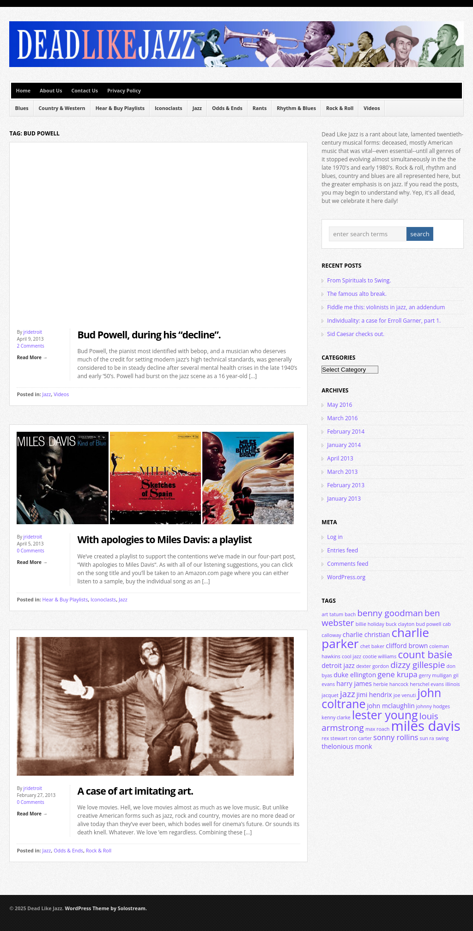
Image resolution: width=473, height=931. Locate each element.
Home (23, 90)
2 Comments (30, 346)
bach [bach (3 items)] (350, 614)
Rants (260, 108)
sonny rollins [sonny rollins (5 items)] (395, 737)
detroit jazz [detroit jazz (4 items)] (338, 665)
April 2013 (340, 458)
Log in (335, 537)
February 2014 (345, 431)
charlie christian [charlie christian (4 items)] (366, 634)
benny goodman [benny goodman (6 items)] (390, 613)
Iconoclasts (168, 108)
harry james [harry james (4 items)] (354, 683)
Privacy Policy (124, 90)
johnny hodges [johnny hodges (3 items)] (433, 706)
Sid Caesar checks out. (355, 334)
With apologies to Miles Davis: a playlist (164, 539)
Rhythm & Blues (296, 108)
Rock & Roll (339, 108)
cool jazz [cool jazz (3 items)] (351, 656)
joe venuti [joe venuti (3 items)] (405, 695)
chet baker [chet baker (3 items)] (372, 646)
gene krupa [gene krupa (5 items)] (397, 674)
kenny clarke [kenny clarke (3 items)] (335, 717)
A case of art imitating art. (135, 790)
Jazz (197, 108)
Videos (372, 108)
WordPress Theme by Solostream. (106, 908)
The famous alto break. (356, 294)
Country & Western (62, 108)
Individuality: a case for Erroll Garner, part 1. (384, 321)
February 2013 (345, 485)
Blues (21, 108)
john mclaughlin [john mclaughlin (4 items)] (390, 705)
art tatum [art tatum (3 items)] (332, 614)
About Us (51, 90)
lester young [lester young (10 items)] (385, 715)
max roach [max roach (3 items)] (377, 729)
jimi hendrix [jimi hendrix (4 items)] (374, 694)
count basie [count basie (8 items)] (425, 654)
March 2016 (342, 418)
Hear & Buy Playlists (120, 108)
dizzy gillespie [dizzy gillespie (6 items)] (417, 664)
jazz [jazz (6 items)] (347, 693)
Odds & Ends (227, 108)
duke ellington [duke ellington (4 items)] (355, 674)
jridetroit (33, 332)
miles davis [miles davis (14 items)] (426, 726)
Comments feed (347, 564)
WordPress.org (346, 577)
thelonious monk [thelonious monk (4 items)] (346, 746)
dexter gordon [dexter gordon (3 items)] (372, 666)
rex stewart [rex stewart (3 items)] (334, 738)
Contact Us (84, 90)
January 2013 (344, 498)
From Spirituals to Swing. (359, 280)
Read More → (32, 357)
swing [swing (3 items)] (442, 738)
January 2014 (344, 445)
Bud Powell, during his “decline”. (148, 334)
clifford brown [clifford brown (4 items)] (407, 645)
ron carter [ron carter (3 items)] (360, 738)
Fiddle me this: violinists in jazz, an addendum (386, 307)
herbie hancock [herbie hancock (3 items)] (390, 684)
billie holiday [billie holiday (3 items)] (370, 624)
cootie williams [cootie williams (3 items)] (379, 656)
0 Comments (30, 550)
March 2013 (342, 472)
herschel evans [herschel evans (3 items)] (427, 684)
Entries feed (342, 550)
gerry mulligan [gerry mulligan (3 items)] (435, 675)
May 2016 (339, 405)
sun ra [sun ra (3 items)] (427, 738)
